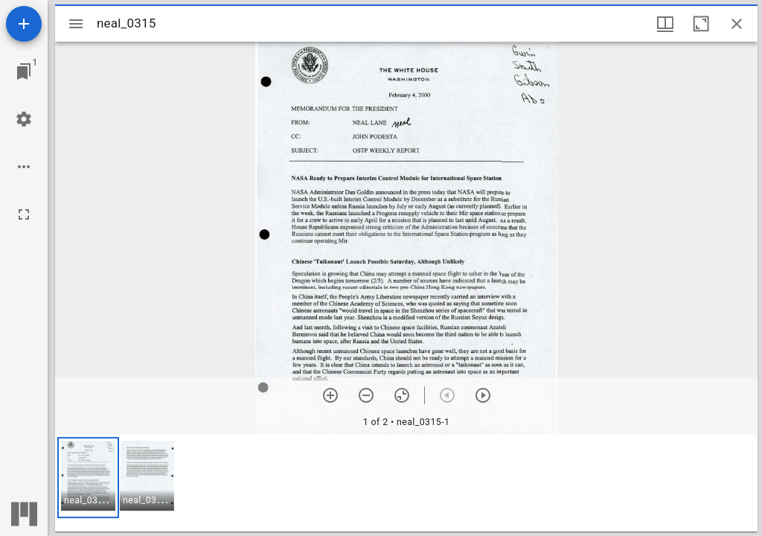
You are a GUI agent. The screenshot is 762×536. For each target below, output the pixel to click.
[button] (88, 477)
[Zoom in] (330, 395)
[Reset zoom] (402, 395)
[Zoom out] (366, 395)
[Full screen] (24, 214)
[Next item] (483, 395)
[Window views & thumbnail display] (665, 24)
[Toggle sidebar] (76, 24)
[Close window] (737, 24)
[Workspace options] (24, 167)
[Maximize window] (701, 24)
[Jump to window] (24, 71)
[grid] (406, 483)
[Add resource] (24, 24)
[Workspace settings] (24, 119)
